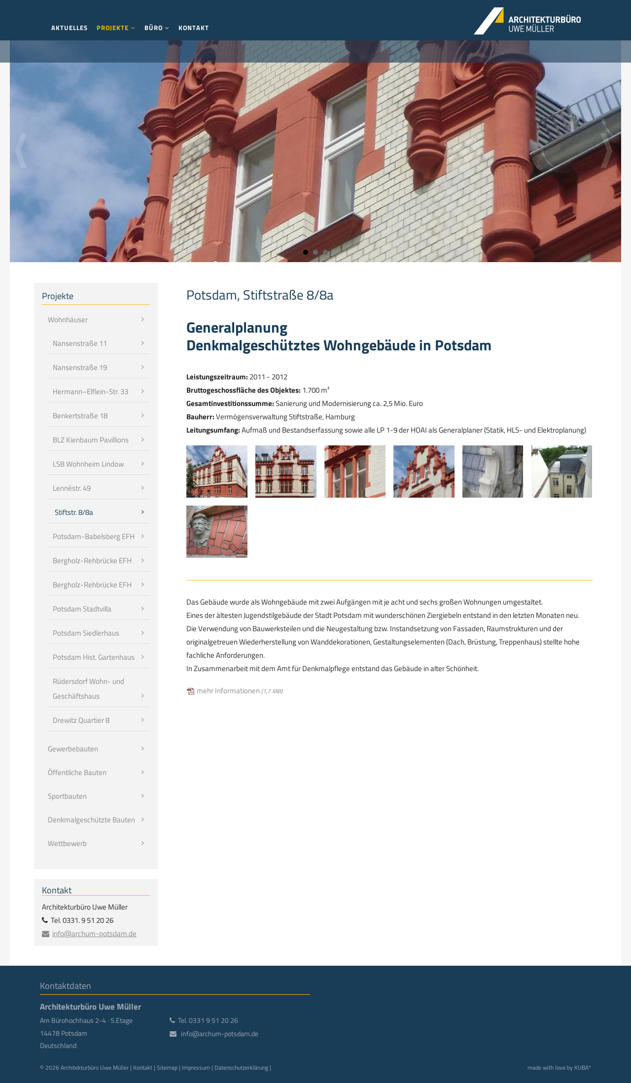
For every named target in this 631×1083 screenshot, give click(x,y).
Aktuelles (69, 28)
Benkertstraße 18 (80, 415)
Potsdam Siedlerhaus (86, 633)
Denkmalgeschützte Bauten (91, 819)
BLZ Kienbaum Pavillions (91, 439)
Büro (153, 28)
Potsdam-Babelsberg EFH (94, 536)
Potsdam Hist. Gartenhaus (94, 657)
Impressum (196, 1067)
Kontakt (193, 28)
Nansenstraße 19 (80, 367)
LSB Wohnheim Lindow (88, 464)
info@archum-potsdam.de (94, 933)
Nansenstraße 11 (80, 343)
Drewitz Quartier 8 (81, 720)
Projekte (113, 28)
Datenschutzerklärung (241, 1067)
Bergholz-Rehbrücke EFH (92, 560)
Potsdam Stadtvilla (82, 608)
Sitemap (167, 1067)
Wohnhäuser (68, 319)
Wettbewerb (67, 843)
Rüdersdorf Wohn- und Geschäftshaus (88, 689)
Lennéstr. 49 (72, 488)
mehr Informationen (239, 690)
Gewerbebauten (73, 748)
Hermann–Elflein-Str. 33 (90, 391)
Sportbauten (67, 796)
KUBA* (582, 1067)
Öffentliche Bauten (77, 772)
